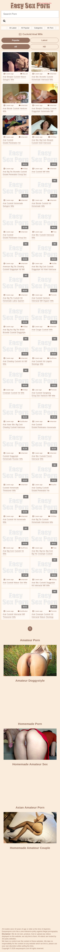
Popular (15, 40)
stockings (35, 364)
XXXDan (52, 137)
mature (23, 77)
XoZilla (53, 263)
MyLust (24, 74)
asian (9, 425)
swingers (6, 80)
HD (44, 47)
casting (39, 488)
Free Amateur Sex (30, 5)
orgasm (46, 301)
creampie (6, 393)
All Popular (25, 28)
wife (12, 80)
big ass (10, 330)
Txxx (53, 232)
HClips (24, 168)
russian (15, 459)
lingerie (49, 361)
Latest (44, 40)
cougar (38, 330)
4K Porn (50, 28)
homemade (36, 80)
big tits (10, 172)
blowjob (10, 77)
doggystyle (36, 111)
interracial (45, 80)
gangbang (47, 393)
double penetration (10, 143)
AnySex (52, 485)
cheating (46, 108)
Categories (38, 28)
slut (21, 583)
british (22, 330)
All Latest (12, 28)
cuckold (17, 77)
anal (4, 77)
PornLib (52, 295)
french (49, 456)
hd (19, 143)
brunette (43, 77)
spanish (21, 301)
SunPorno (51, 358)
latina (14, 301)
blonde (9, 108)
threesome (7, 491)
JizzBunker (23, 421)
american (6, 267)
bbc (37, 77)
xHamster (52, 74)
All (15, 47)
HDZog (52, 579)
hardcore (23, 108)
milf (52, 111)
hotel (41, 143)
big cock (43, 140)
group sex (22, 175)
